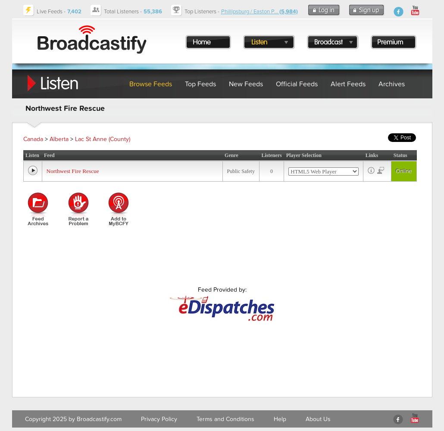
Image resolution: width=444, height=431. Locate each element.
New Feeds (246, 84)
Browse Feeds (150, 84)
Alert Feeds (348, 84)
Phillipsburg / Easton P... (259, 11)
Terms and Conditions (225, 419)
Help (280, 419)
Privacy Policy (159, 419)
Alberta (59, 139)
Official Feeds (297, 84)
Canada (33, 139)
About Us (318, 419)
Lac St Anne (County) (102, 139)
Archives (391, 84)
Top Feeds (200, 84)
